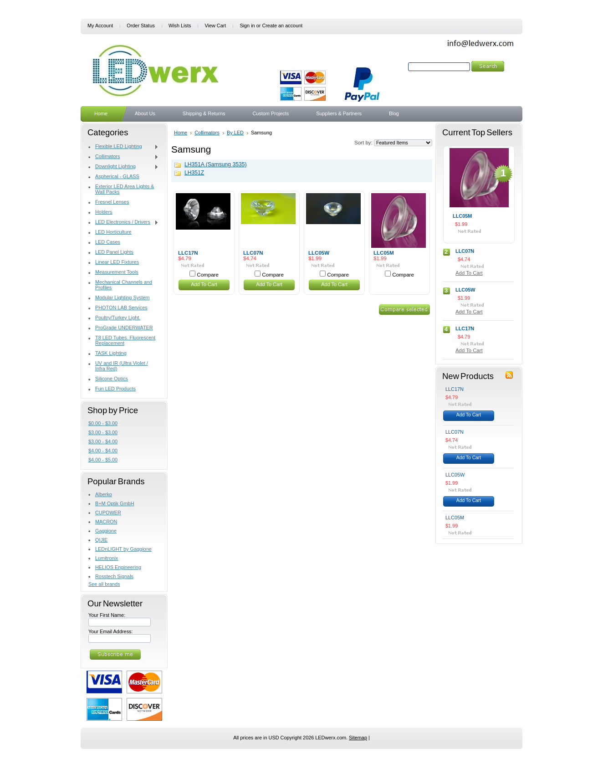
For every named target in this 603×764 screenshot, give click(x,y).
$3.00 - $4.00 (103, 441)
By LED (235, 132)
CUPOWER (108, 512)
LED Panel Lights (114, 252)
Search (398, 66)
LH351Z (194, 172)
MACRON (106, 521)
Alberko (103, 494)
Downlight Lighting (123, 167)
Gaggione (106, 530)
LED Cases (107, 242)
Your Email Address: (110, 631)
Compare (208, 274)
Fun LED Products (115, 388)
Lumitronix (106, 558)
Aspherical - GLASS (117, 176)
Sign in (247, 25)
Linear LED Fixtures (117, 262)
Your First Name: (106, 615)
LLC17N (188, 253)
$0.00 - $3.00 (103, 423)
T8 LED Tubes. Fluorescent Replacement (125, 340)
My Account (100, 25)
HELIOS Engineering (118, 567)
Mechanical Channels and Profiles (123, 284)
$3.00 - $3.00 (103, 432)
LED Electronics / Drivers (123, 222)
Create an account (282, 25)
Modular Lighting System (122, 297)
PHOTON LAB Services (121, 307)
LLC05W (318, 253)
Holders (103, 212)
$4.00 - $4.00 (103, 450)
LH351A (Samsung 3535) (215, 164)
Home (180, 132)
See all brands (104, 584)
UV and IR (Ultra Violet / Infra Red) (121, 365)
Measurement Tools (116, 272)
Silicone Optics (111, 378)
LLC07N (253, 253)
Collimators (123, 157)
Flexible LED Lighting (123, 147)
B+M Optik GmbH (114, 503)
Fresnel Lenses (112, 202)
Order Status (141, 25)
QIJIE (101, 540)
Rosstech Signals (114, 576)
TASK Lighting (111, 353)
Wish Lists (180, 25)
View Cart (215, 25)
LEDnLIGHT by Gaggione (123, 549)
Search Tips (469, 77)
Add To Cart (204, 284)
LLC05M (383, 253)
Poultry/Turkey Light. (117, 317)
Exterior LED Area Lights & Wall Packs (124, 189)
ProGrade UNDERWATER (124, 327)
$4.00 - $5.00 (103, 459)
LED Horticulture (113, 232)
